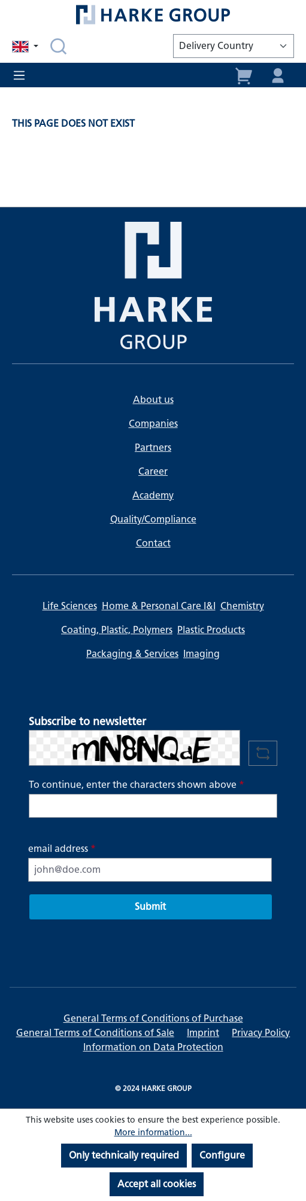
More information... (153, 1132)
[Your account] (278, 75)
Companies (153, 423)
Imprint (203, 1032)
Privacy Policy (261, 1032)
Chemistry (242, 606)
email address (62, 848)
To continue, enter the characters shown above (136, 784)
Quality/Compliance (153, 519)
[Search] (58, 46)
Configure (222, 1155)
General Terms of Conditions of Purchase (153, 1018)
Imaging (201, 653)
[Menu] (23, 75)
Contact (153, 543)
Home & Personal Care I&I (159, 606)
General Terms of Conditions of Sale (95, 1032)
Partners (153, 447)
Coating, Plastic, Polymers (116, 629)
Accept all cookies (156, 1184)
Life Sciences (70, 606)
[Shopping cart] (244, 75)
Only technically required (124, 1155)
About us (153, 399)
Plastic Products (211, 629)
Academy (153, 495)
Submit (150, 906)
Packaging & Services (132, 653)
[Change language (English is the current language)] (26, 46)
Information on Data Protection (153, 1047)
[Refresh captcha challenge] (263, 753)
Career (153, 471)
